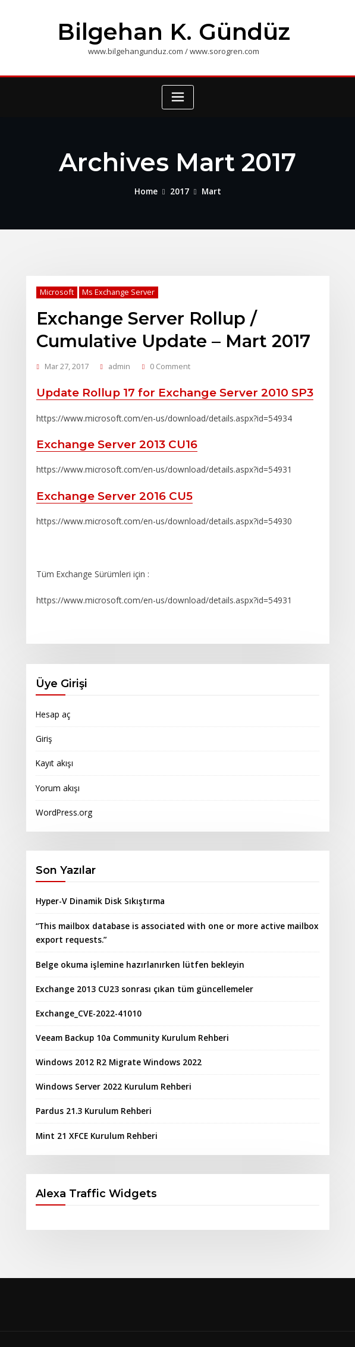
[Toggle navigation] (178, 96)
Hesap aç (53, 700)
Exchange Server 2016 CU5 (110, 487)
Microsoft (55, 290)
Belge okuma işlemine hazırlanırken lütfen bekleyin (133, 944)
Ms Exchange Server (114, 290)
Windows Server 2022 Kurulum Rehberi (108, 1063)
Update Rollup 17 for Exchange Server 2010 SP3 (167, 387)
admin (118, 361)
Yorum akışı (56, 771)
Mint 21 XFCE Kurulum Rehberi (92, 1111)
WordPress (170, 1327)
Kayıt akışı (53, 747)
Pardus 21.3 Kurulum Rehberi (90, 1087)
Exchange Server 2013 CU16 (112, 438)
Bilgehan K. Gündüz (174, 31)
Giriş (44, 724)
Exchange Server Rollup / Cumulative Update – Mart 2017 (168, 326)
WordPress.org (63, 795)
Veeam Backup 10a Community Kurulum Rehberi (126, 1016)
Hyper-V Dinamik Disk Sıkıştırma (96, 884)
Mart (209, 189)
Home (147, 189)
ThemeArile (295, 1327)
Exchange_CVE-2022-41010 (84, 992)
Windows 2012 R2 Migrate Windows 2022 (111, 1039)
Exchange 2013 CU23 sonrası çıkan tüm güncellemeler (136, 968)
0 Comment (169, 361)
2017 (179, 189)
